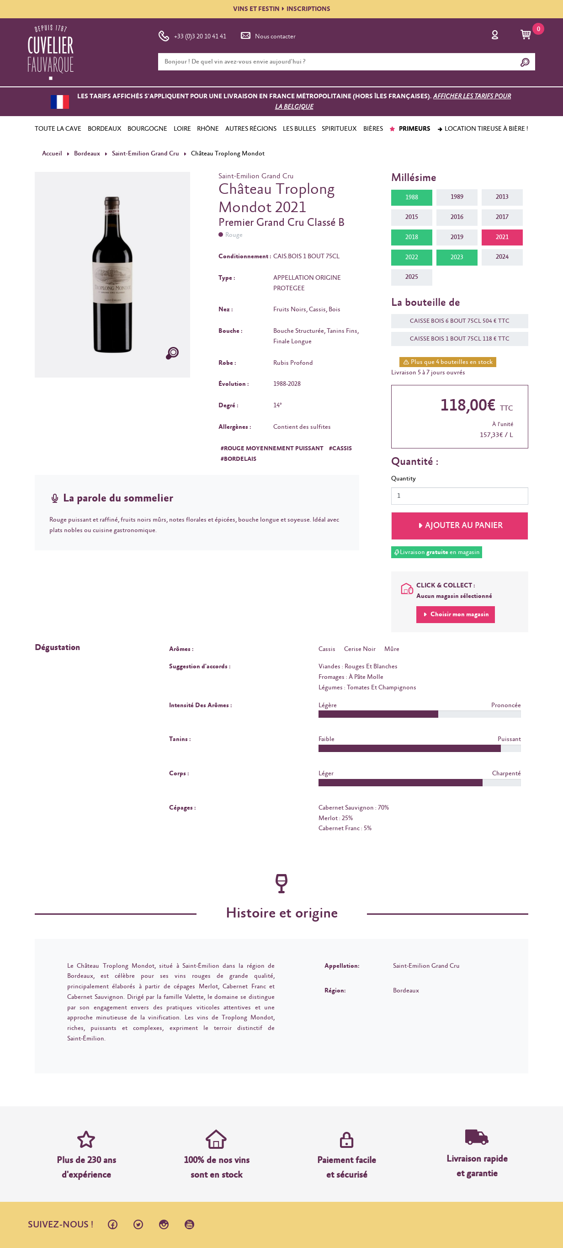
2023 (457, 257)
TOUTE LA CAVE (58, 129)
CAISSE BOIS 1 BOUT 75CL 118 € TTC (455, 339)
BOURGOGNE (147, 129)
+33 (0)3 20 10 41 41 (192, 34)
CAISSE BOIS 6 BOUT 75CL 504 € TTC (455, 321)
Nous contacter (267, 34)
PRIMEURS (409, 129)
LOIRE (182, 129)
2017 (502, 217)
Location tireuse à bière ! (482, 129)
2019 (457, 237)
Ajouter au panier (464, 525)
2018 (411, 237)
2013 (502, 197)
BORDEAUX (105, 129)
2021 (502, 237)
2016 (457, 217)
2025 (411, 277)
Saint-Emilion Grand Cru (145, 153)
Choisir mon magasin (459, 614)
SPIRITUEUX (339, 129)
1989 (457, 197)
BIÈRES (373, 129)
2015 (411, 217)
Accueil (52, 153)
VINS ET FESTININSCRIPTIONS (281, 9)
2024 (502, 257)
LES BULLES (299, 129)
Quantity (403, 478)
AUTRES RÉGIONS (250, 129)
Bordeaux (87, 153)
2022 (411, 257)
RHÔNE (208, 129)
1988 (411, 197)
